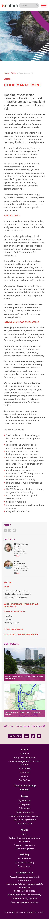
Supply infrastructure (14, 611)
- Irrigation (8, 616)
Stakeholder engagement (24, 898)
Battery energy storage (24, 819)
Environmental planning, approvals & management (24, 885)
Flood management (13, 629)
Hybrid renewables (24, 811)
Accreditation (24, 858)
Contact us (24, 779)
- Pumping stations (11, 622)
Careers (24, 775)
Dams (6, 586)
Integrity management (24, 757)
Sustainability (24, 768)
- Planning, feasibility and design (16, 590)
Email (18, 556)
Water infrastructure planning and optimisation (21, 605)
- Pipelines (8, 619)
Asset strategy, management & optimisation (24, 878)
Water (13, 73)
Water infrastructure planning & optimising (24, 839)
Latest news (24, 772)
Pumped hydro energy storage (24, 815)
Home (6, 73)
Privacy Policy (39, 912)
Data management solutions (25, 902)
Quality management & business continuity (24, 763)
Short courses (24, 866)
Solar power (24, 808)
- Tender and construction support (17, 594)
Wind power (24, 804)
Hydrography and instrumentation (21, 634)
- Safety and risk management (15, 597)
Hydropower (24, 800)
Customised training (24, 862)
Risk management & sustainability (24, 894)
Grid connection (25, 823)
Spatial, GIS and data (24, 890)
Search (36, 5)
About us (24, 753)
